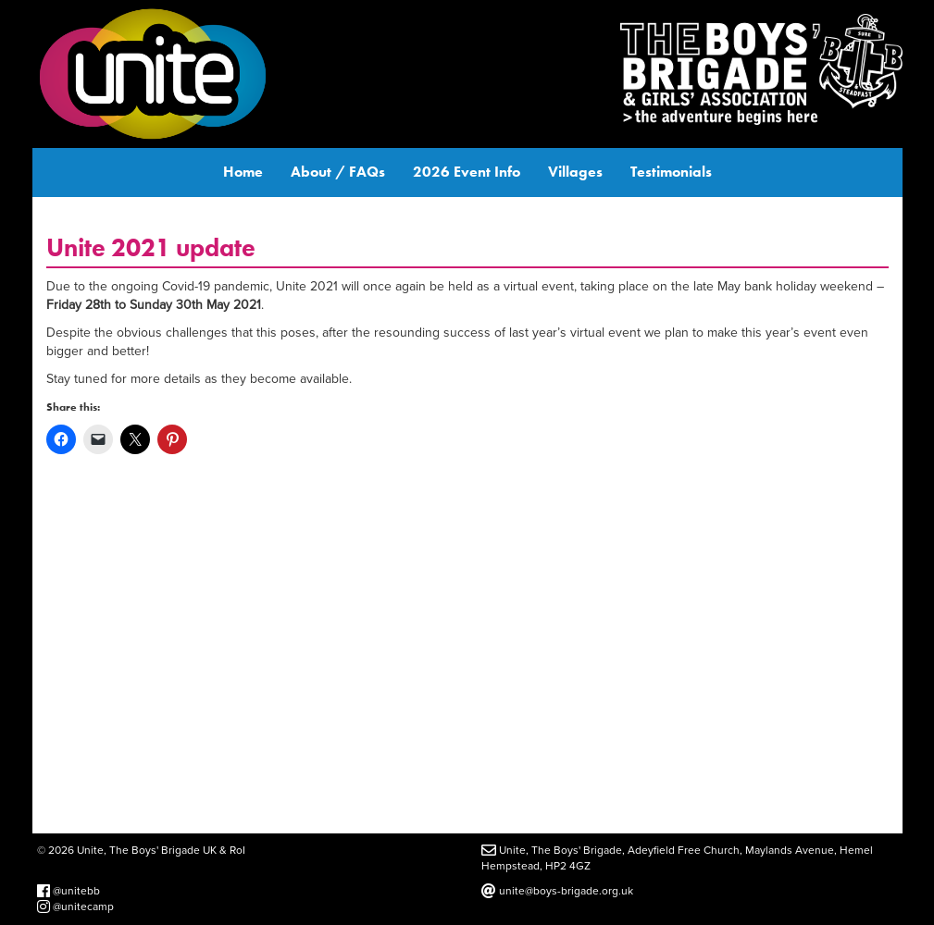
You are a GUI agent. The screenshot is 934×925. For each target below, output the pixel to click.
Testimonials (671, 171)
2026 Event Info (466, 171)
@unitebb (68, 890)
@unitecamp (75, 906)
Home (243, 171)
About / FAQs (338, 171)
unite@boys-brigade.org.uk (557, 890)
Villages (575, 171)
